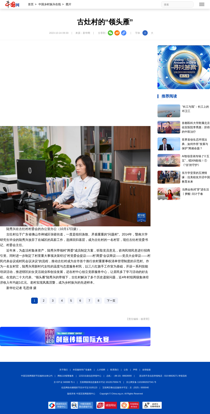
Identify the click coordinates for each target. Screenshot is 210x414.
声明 (135, 369)
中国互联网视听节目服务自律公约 (36, 376)
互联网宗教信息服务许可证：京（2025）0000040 (125, 387)
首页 (31, 4)
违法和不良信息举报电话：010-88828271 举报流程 (163, 376)
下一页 (111, 300)
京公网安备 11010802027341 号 (141, 382)
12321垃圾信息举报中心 (90, 376)
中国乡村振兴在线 (49, 4)
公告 (126, 369)
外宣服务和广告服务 (82, 369)
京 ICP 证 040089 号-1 (64, 382)
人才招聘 (101, 369)
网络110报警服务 (66, 376)
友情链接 (146, 369)
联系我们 (114, 369)
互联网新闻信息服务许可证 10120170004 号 (100, 382)
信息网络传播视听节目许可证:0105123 (79, 387)
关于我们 (63, 369)
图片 (68, 4)
